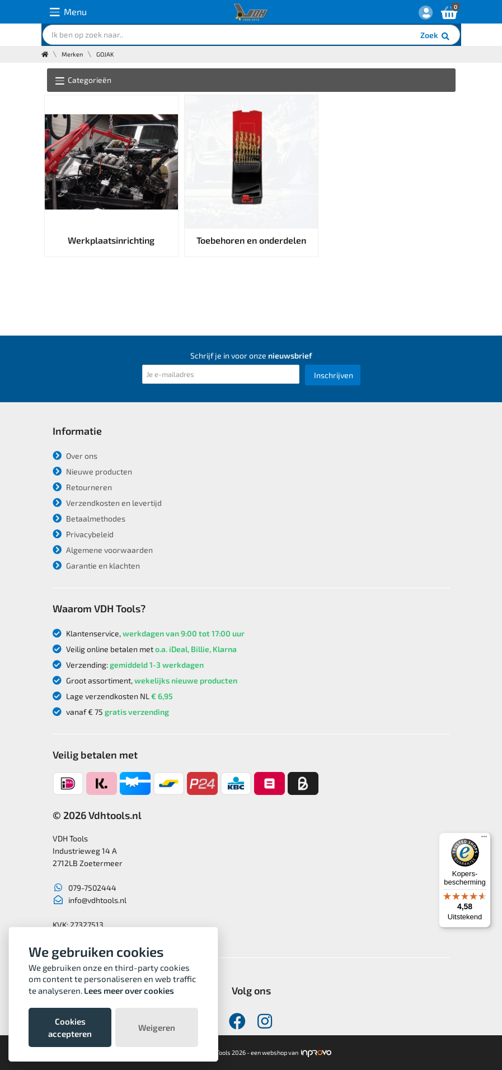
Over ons (75, 455)
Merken (72, 54)
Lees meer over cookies (129, 990)
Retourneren (82, 487)
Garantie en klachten (96, 565)
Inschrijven (333, 375)
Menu (68, 12)
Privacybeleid (83, 534)
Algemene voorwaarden (103, 550)
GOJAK (105, 54)
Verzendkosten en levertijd (107, 503)
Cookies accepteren (70, 1027)
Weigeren (156, 1027)
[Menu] (484, 839)
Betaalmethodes (89, 518)
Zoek (435, 36)
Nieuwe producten (92, 471)
